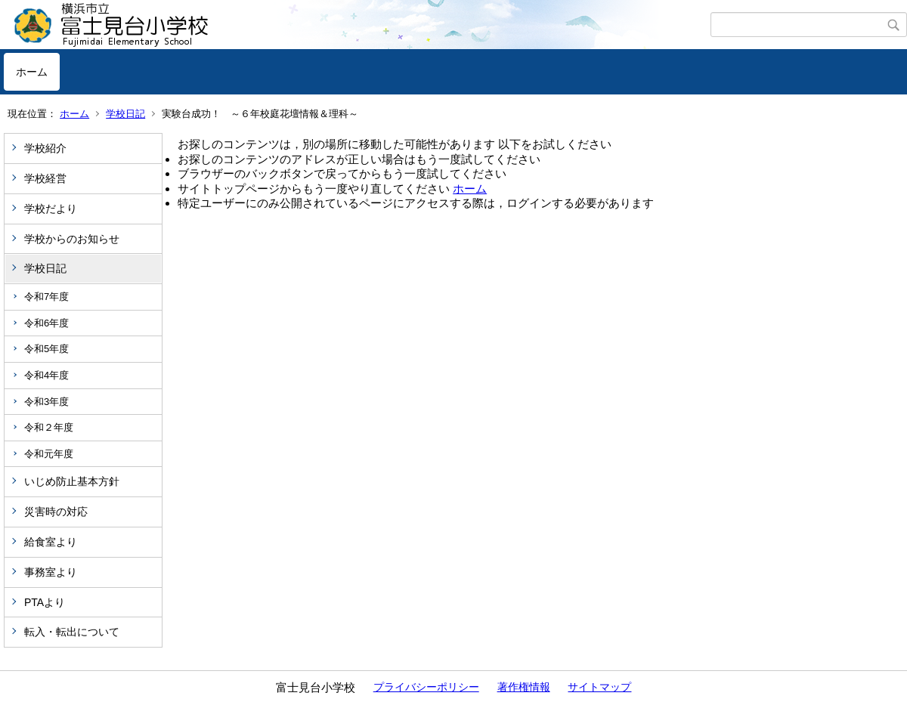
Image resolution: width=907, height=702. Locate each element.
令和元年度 (48, 453)
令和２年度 (48, 427)
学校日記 (125, 113)
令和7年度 (46, 296)
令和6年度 (46, 323)
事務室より (50, 572)
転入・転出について (71, 632)
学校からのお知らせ (71, 239)
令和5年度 (46, 348)
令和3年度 (46, 401)
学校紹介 (45, 148)
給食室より (50, 542)
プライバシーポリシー (426, 687)
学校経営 (45, 178)
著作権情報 (523, 687)
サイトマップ (599, 687)
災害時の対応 (56, 512)
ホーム (32, 72)
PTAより (44, 602)
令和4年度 (46, 375)
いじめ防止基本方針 (71, 481)
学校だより (50, 209)
